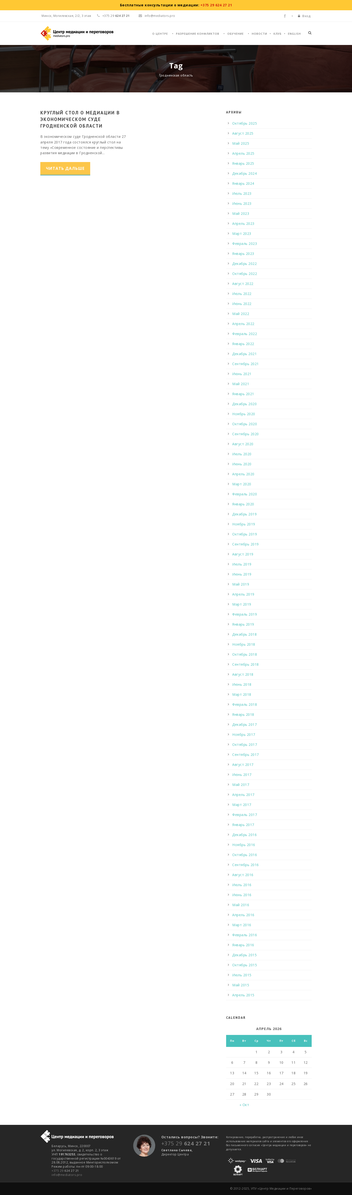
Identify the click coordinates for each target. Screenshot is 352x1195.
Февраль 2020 (244, 494)
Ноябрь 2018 (243, 644)
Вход (306, 16)
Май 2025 (240, 143)
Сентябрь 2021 (245, 363)
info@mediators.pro (157, 16)
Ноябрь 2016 (243, 844)
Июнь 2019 (242, 574)
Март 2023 (241, 233)
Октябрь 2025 (244, 123)
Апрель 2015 (243, 995)
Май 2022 (240, 313)
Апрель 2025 (243, 153)
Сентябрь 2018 (245, 664)
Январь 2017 (243, 824)
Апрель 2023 (243, 223)
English (294, 33)
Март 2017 (241, 804)
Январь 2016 (243, 945)
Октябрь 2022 (244, 273)
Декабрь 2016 (244, 834)
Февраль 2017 (244, 814)
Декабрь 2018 (244, 634)
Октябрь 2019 (244, 534)
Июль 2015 (242, 975)
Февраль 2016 (244, 935)
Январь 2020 (243, 504)
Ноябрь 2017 (243, 734)
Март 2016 (241, 925)
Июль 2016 (242, 884)
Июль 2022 (242, 293)
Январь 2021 (243, 393)
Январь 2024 (243, 183)
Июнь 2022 (242, 303)
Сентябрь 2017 (245, 754)
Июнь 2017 (242, 774)
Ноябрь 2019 (243, 524)
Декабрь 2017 (244, 724)
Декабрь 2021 (244, 353)
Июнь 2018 (242, 684)
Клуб (278, 33)
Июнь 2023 (242, 203)
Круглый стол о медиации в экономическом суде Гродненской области (80, 119)
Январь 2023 (243, 253)
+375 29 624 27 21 (216, 5)
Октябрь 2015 (244, 965)
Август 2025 (242, 133)
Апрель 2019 (243, 594)
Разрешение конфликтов (197, 33)
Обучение (235, 33)
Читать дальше (65, 168)
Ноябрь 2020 (243, 414)
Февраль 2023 (244, 243)
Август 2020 (242, 444)
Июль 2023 (242, 193)
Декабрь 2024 (244, 173)
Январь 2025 (243, 163)
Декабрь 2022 (244, 263)
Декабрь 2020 (244, 404)
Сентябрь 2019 (245, 544)
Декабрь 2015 (244, 955)
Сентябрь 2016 (245, 864)
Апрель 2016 (243, 915)
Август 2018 (242, 674)
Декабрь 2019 (244, 514)
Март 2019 (241, 604)
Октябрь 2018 (244, 654)
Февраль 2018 (244, 704)
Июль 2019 (242, 564)
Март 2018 (241, 694)
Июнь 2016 (242, 894)
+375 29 (65, 1171)
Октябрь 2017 (244, 744)
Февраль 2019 (244, 614)
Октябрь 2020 (244, 424)
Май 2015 (240, 985)
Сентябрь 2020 (245, 434)
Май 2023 (240, 213)
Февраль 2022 (244, 333)
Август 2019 (242, 554)
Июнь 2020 (242, 464)
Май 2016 (240, 904)
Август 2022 (242, 283)
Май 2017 (240, 784)
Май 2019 (240, 584)
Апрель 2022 (243, 323)
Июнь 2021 (242, 373)
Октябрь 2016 (244, 854)
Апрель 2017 (243, 794)
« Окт (244, 1104)
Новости (259, 33)
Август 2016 (242, 874)
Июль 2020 (242, 454)
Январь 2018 (243, 714)
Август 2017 (242, 764)
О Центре (160, 33)
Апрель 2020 (243, 474)
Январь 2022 (243, 343)
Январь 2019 (243, 624)
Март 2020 (241, 484)
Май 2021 (240, 383)
